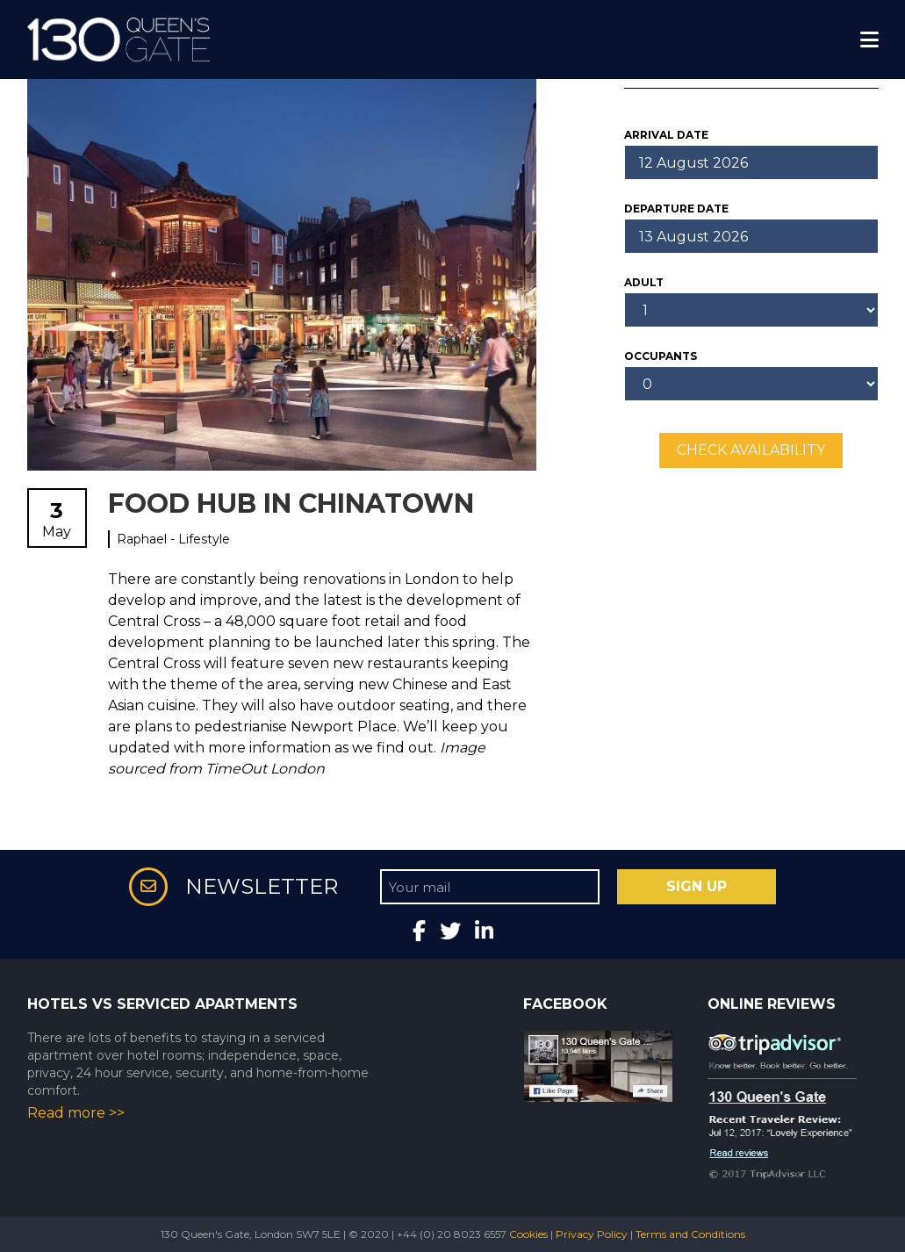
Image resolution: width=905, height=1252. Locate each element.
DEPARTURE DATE (676, 208)
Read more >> (76, 1112)
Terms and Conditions (690, 1234)
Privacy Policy (592, 1234)
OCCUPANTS (660, 356)
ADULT (644, 282)
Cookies (528, 1234)
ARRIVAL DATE (666, 134)
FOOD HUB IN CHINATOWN (291, 503)
